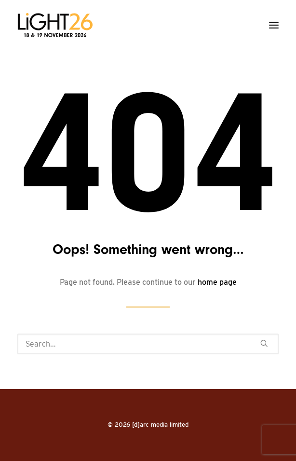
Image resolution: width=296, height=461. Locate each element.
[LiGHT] (55, 25)
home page (217, 282)
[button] (274, 25)
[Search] (148, 344)
